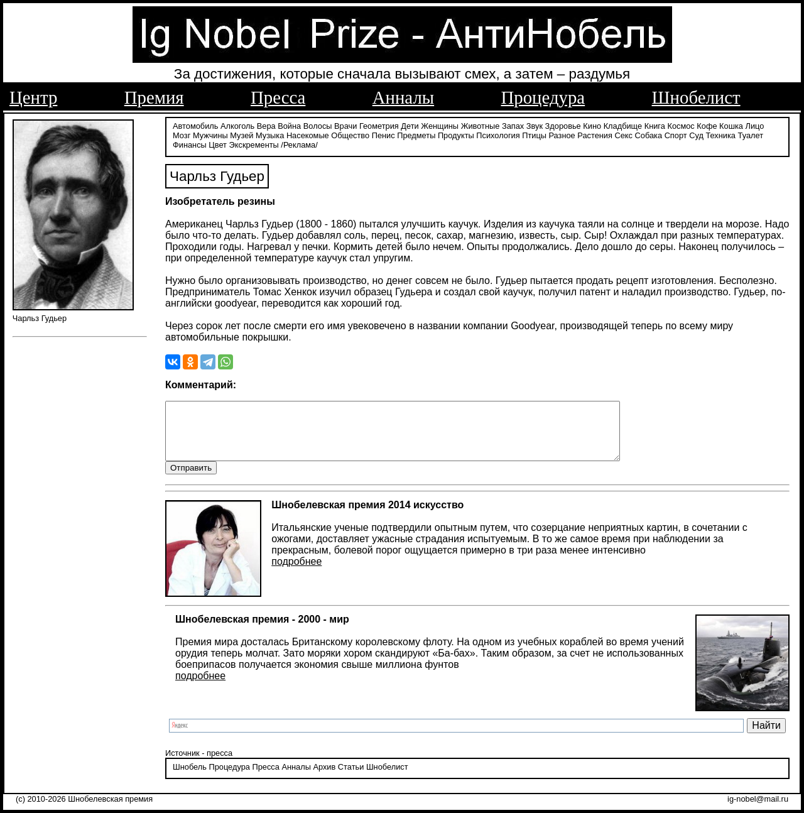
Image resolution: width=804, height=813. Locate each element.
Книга (654, 124)
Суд (696, 133)
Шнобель (190, 777)
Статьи (351, 777)
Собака (649, 133)
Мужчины (210, 133)
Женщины (440, 124)
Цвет (218, 143)
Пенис (383, 133)
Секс (623, 133)
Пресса (278, 97)
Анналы (403, 97)
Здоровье (563, 124)
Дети (409, 124)
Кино (592, 124)
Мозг (181, 133)
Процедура (543, 97)
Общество (350, 133)
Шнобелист (696, 97)
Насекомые (307, 133)
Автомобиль (195, 124)
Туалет (751, 133)
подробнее (296, 572)
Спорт (676, 133)
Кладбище (623, 124)
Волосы (317, 124)
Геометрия (379, 124)
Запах (513, 124)
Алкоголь (237, 124)
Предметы (416, 133)
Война (289, 124)
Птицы (534, 133)
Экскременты (254, 143)
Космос (680, 124)
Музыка (270, 133)
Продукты (456, 133)
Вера (266, 124)
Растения (594, 133)
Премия (154, 97)
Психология (497, 133)
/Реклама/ (299, 143)
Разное (561, 133)
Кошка (731, 124)
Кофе (707, 124)
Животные (480, 124)
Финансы (190, 143)
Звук (534, 124)
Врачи (345, 124)
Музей (241, 133)
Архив (324, 777)
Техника (720, 133)
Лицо (755, 124)
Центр (33, 97)
